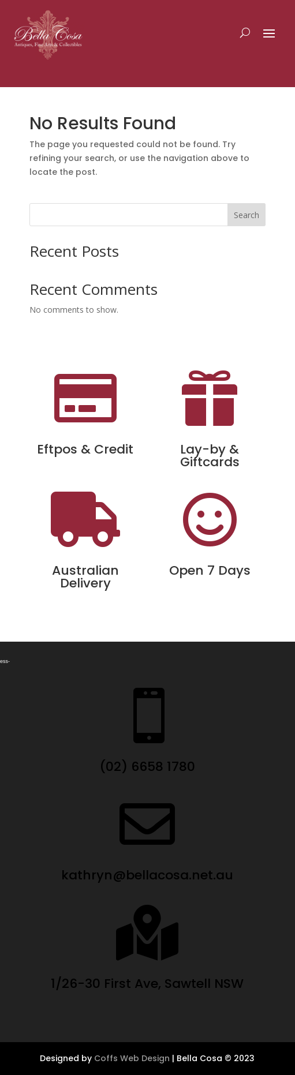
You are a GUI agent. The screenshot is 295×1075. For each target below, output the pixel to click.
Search (246, 214)
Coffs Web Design (132, 1058)
